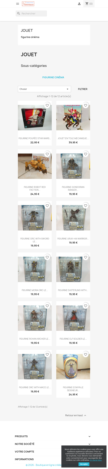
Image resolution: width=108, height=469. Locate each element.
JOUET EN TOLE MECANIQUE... (73, 138)
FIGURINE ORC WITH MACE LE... (35, 387)
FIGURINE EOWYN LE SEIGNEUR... (73, 389)
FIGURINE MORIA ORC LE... (35, 290)
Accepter (84, 464)
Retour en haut (76, 415)
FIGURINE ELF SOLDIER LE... (73, 338)
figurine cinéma (30, 37)
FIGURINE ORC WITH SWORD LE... (34, 240)
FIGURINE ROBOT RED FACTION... (35, 188)
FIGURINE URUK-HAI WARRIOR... (73, 238)
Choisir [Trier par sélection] (44, 89)
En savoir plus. (96, 460)
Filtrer (82, 89)
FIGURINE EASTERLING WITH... (73, 290)
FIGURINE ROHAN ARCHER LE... (34, 338)
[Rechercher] (31, 13)
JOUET (27, 30)
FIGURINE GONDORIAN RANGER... (73, 188)
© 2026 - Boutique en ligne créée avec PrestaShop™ (54, 465)
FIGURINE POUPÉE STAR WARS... (35, 138)
